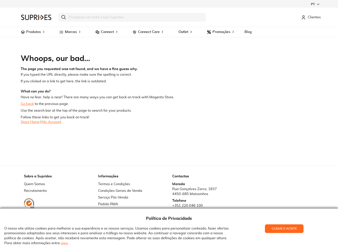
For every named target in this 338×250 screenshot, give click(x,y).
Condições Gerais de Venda (120, 190)
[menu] (169, 32)
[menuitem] (23, 32)
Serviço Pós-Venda (113, 197)
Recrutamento (35, 190)
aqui (64, 243)
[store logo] (36, 17)
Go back (27, 104)
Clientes (311, 17)
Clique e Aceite (284, 228)
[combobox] (132, 17)
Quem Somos (34, 184)
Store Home (30, 122)
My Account (51, 122)
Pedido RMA (108, 204)
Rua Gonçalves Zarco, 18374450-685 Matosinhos (194, 191)
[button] (315, 4)
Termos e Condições (114, 184)
